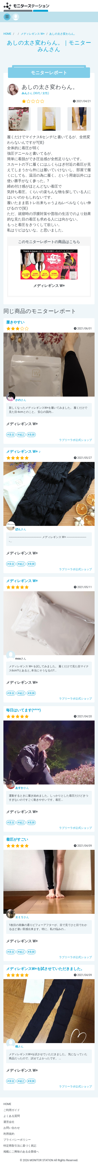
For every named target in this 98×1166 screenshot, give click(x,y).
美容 (11, 434)
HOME (7, 1104)
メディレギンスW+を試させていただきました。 (45, 969)
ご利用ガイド (11, 1110)
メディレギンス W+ (22, 581)
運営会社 (8, 1122)
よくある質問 (11, 1116)
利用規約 (8, 1133)
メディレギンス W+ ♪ (23, 451)
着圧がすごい (17, 839)
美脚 (32, 434)
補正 (22, 434)
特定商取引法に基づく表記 (19, 1145)
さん (20, 400)
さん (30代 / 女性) (35, 93)
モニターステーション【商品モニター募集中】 (26, 6)
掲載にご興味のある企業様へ (21, 1151)
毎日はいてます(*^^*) (23, 710)
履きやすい (15, 322)
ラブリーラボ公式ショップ (75, 440)
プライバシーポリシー (17, 1139)
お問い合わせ (11, 1127)
